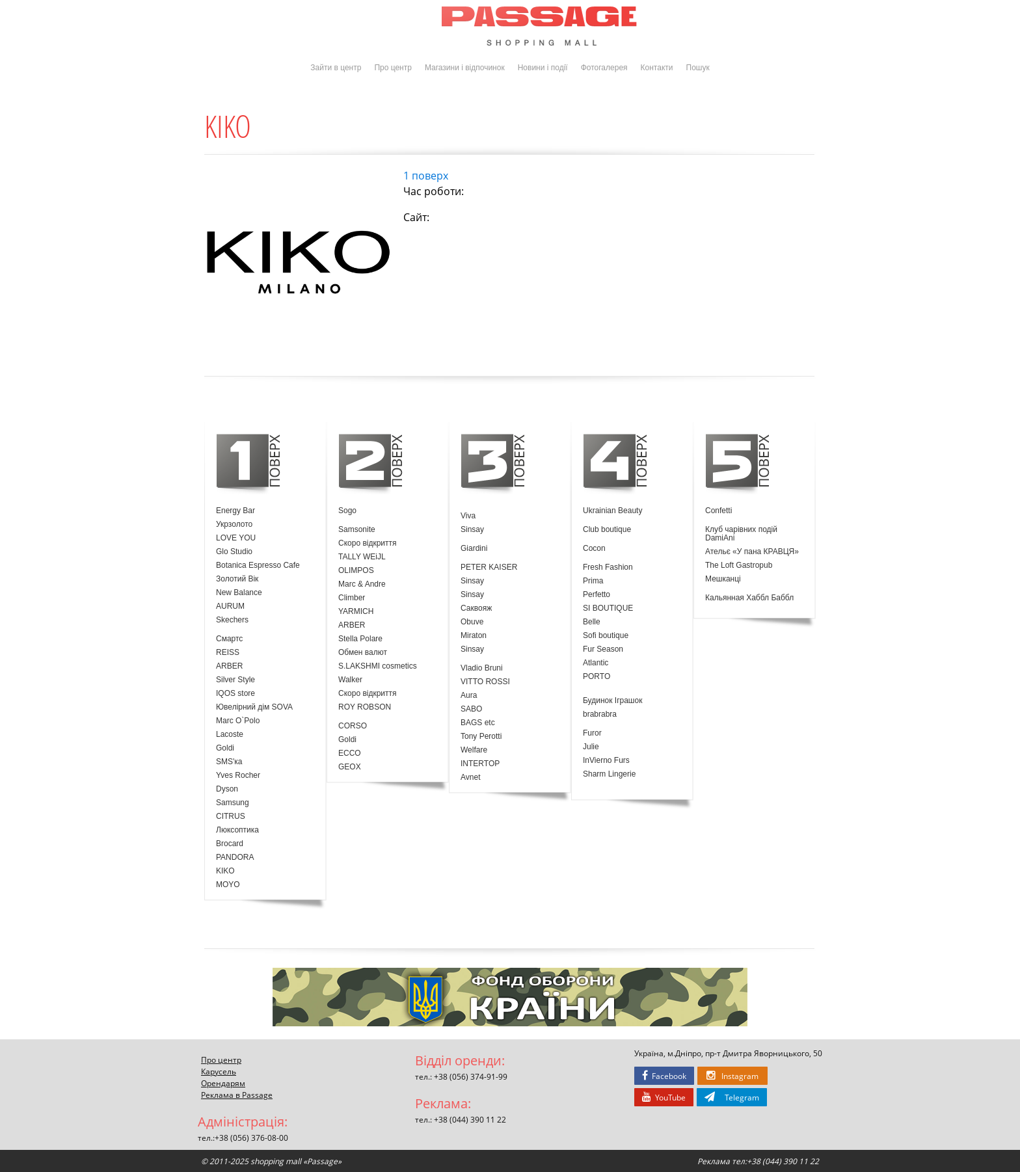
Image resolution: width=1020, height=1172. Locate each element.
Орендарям (223, 1083)
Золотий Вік (237, 579)
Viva (468, 516)
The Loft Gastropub (738, 565)
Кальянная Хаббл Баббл (749, 598)
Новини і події (543, 67)
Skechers (232, 620)
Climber (351, 598)
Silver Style (235, 680)
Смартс (229, 639)
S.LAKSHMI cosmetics (377, 666)
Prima (593, 581)
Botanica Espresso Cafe (258, 565)
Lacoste (229, 734)
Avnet (470, 777)
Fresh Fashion (608, 567)
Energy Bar (235, 511)
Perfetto (596, 595)
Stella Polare (360, 639)
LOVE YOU (236, 538)
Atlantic (595, 663)
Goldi (225, 748)
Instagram (732, 1076)
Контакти (657, 67)
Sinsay (472, 530)
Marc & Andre (362, 584)
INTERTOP (480, 764)
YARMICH (355, 611)
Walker (350, 680)
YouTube (664, 1097)
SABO (471, 709)
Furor (592, 733)
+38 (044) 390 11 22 (470, 1119)
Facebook (664, 1076)
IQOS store (235, 693)
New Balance (239, 593)
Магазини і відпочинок (465, 67)
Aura (469, 695)
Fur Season (603, 649)
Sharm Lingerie (609, 774)
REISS (227, 652)
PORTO (596, 677)
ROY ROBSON (364, 707)
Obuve (472, 622)
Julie (591, 747)
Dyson (227, 789)
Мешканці (723, 579)
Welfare (474, 750)
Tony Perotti (481, 736)
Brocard (229, 844)
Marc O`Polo (238, 721)
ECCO (349, 753)
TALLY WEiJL (362, 557)
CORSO (352, 726)
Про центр (393, 67)
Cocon (594, 548)
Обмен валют (362, 652)
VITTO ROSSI (485, 682)
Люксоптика (237, 830)
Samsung (232, 803)
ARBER (229, 666)
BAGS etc (478, 723)
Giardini (474, 548)
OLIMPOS (356, 570)
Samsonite (356, 530)
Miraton (474, 636)
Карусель (218, 1071)
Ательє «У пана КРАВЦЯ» (752, 552)
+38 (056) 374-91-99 (470, 1076)
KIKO (225, 871)
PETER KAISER (489, 567)
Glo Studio (234, 552)
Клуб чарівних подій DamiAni (741, 534)
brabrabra (600, 714)
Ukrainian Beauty (612, 511)
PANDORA (235, 857)
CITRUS (230, 816)
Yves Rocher (238, 775)
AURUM (230, 606)
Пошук (698, 67)
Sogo (347, 511)
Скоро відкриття (367, 543)
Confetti (718, 511)
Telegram (732, 1097)
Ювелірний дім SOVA (254, 707)
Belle (591, 622)
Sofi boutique (605, 636)
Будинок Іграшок (612, 701)
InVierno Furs (606, 760)
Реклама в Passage (237, 1094)
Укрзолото (234, 524)
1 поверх (425, 175)
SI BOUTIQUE (608, 608)
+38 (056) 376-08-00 (251, 1137)
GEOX (349, 767)
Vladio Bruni (482, 668)
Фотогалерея (604, 67)
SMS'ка (229, 762)
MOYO (228, 885)
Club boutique (607, 530)
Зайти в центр (335, 67)
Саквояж (476, 608)
